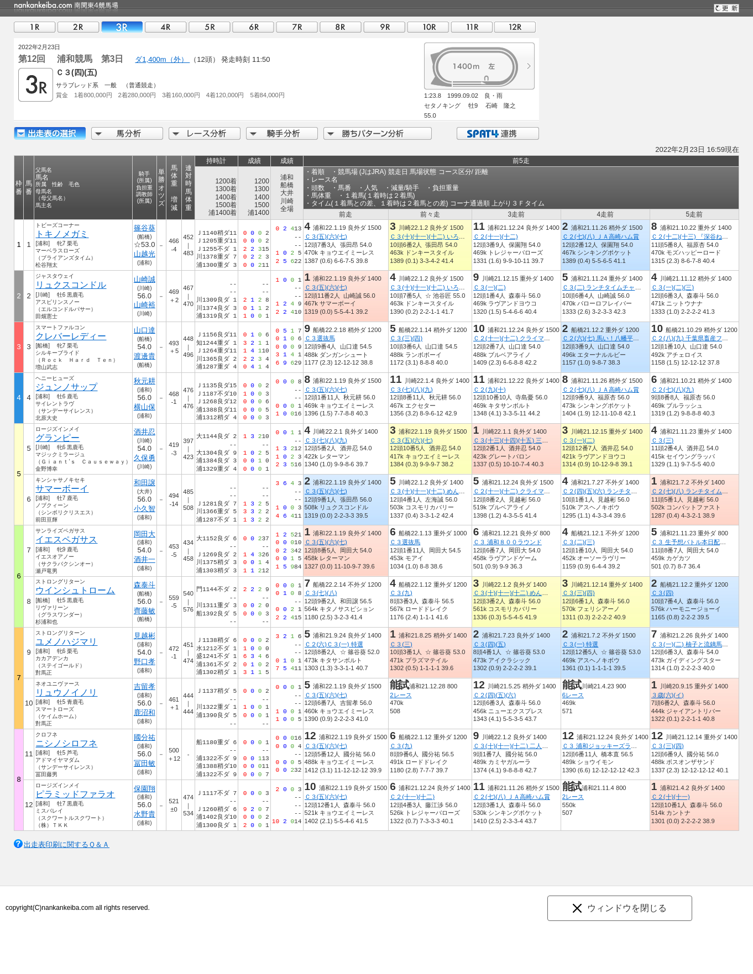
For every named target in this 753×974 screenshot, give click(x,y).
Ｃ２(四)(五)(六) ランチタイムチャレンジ (617, 491)
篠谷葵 (144, 228)
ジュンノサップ (66, 387)
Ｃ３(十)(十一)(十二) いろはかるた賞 (439, 236)
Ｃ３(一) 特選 (580, 644)
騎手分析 (282, 133)
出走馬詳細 (50, 133)
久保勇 (144, 458)
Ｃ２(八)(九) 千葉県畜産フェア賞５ (698, 338)
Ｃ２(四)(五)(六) (494, 695)
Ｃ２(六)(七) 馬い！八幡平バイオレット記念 (622, 338)
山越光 (144, 254)
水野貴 (144, 814)
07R (297, 27)
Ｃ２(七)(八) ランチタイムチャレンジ (701, 491)
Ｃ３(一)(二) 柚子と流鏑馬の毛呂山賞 (701, 644)
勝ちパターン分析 (377, 133)
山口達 (144, 330)
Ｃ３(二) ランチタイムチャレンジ (607, 287)
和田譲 (144, 482)
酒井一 (144, 559)
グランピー (57, 438)
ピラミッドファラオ (75, 794)
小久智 (144, 508)
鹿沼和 (144, 712)
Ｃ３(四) (662, 592)
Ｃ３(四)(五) (489, 644)
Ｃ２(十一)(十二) (495, 236)
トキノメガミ (61, 234)
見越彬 (144, 635)
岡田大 (144, 534)
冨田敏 (144, 763)
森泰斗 (144, 585)
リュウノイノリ (66, 692)
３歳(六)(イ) (667, 695)
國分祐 (144, 737)
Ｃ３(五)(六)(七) (326, 236)
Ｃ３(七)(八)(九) (411, 389)
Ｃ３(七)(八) (321, 592)
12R (515, 27)
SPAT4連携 (497, 133)
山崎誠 (144, 279)
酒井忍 (144, 432)
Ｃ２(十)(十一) (670, 796)
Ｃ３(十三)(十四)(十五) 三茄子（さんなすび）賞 (538, 440)
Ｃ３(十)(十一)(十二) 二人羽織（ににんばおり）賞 (541, 746)
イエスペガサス (66, 539)
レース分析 (204, 133)
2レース (400, 695)
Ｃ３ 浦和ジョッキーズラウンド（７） (614, 746)
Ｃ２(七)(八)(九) (672, 389)
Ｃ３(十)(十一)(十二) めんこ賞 (430, 491)
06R (253, 27)
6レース (573, 695)
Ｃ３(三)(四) (406, 338)
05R (210, 27)
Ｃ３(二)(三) (578, 542)
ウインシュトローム (75, 590)
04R (166, 27)
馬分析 (127, 133)
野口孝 (144, 661)
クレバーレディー (70, 336)
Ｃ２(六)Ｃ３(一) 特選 (334, 644)
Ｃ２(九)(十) (489, 389)
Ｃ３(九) (401, 592)
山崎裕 (144, 305)
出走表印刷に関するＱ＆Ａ (66, 844)
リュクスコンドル (70, 284)
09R (384, 27)
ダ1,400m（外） (162, 59)
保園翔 (144, 789)
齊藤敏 (144, 611)
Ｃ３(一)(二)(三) (672, 287)
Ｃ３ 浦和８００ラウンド (507, 542)
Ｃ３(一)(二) (489, 287)
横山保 (144, 407)
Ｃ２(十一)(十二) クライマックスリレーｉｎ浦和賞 (542, 338)
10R (428, 27)
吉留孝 (144, 686)
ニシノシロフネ (66, 743)
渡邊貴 (144, 356)
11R (472, 27)
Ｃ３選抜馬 (320, 338)
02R (78, 27)
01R (35, 27)
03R (122, 27)
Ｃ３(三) (662, 440)
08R (341, 27)
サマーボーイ (61, 488)
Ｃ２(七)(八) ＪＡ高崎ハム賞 (600, 236)
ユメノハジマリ (66, 641)
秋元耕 (144, 381)
